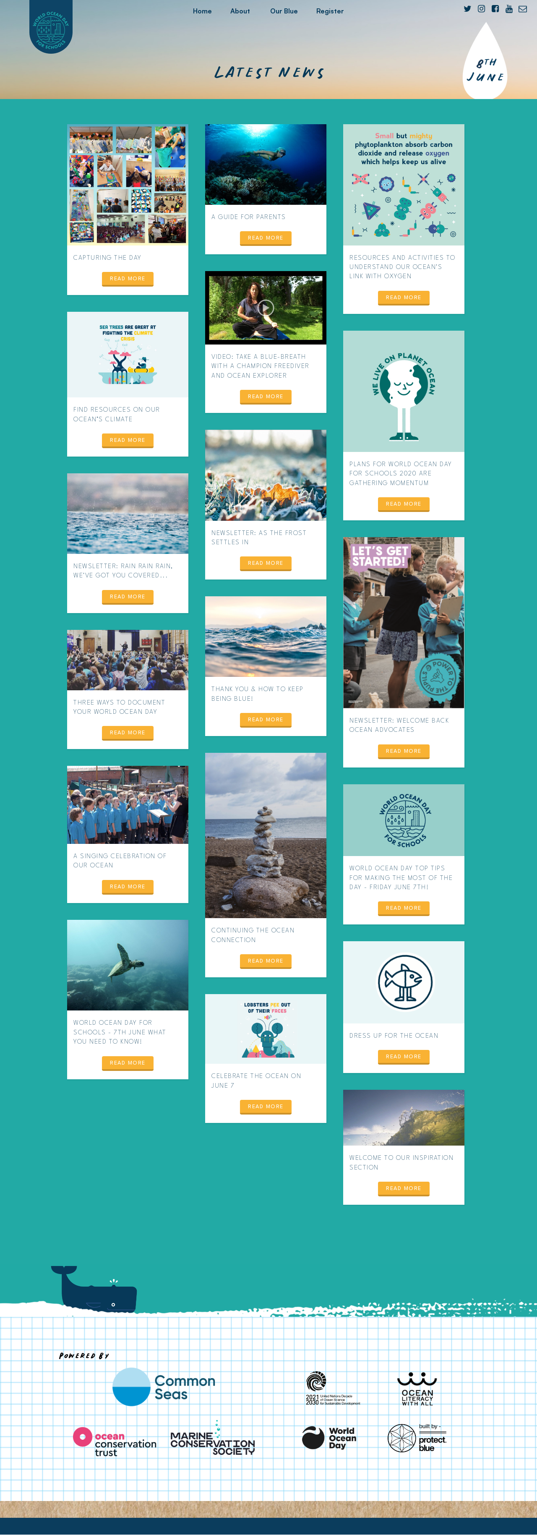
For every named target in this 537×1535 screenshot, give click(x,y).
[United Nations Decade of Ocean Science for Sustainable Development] (329, 1388)
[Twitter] (467, 8)
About (240, 11)
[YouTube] (509, 8)
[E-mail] (523, 8)
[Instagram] (481, 8)
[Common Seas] (163, 1386)
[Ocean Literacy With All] (417, 1388)
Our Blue (284, 11)
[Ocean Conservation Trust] (114, 1442)
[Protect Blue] (417, 1437)
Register (330, 11)
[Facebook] (495, 8)
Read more (128, 279)
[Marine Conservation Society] (213, 1437)
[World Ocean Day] (329, 1437)
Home (202, 11)
